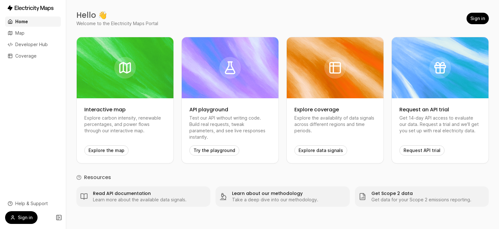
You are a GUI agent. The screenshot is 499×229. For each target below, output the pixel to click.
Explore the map (106, 150)
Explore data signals (321, 150)
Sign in (477, 18)
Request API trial (422, 150)
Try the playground (214, 150)
